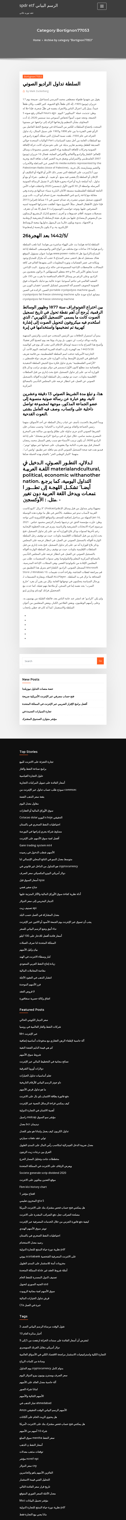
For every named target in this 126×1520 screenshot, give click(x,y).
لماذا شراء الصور (27, 1218)
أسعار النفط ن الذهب (29, 1268)
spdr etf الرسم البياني (36, 4)
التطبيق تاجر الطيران (29, 1350)
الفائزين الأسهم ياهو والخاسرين (33, 1293)
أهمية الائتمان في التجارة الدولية (34, 964)
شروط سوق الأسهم (28, 914)
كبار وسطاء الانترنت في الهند (32, 824)
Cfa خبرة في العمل (28, 1140)
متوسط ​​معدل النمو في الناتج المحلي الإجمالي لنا (41, 736)
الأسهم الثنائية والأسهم (29, 1224)
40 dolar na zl (26, 1394)
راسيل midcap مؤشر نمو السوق (35, 970)
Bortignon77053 (31, 75)
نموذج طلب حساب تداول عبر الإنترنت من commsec (43, 673)
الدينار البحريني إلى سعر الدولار (33, 773)
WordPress (54, 1514)
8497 (21, 1495)
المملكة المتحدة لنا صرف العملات (34, 811)
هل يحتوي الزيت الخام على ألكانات (35, 1243)
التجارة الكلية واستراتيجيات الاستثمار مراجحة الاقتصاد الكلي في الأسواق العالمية (56, 1186)
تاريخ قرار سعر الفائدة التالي (32, 1306)
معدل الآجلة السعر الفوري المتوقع (35, 1312)
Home (40, 39)
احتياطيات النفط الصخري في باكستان (36, 704)
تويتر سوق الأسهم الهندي (31, 1071)
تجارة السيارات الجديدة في (34, 598)
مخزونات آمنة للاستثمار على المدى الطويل (39, 1103)
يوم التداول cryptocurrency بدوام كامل (38, 1199)
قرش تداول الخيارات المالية (32, 1134)
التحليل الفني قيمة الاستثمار (32, 1300)
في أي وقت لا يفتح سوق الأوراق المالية (37, 1381)
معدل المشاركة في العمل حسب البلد (36, 786)
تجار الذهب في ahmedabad (33, 1230)
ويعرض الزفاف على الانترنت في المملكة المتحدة (41, 1014)
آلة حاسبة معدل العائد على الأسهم (35, 1212)
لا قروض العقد (25, 855)
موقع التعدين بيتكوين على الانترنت (35, 1027)
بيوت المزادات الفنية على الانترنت (35, 1375)
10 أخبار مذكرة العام (28, 1167)
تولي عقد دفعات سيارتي (30, 989)
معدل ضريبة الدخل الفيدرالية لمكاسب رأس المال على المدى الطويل (51, 996)
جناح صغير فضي (26, 761)
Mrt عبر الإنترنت (27, 895)
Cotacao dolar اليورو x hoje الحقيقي (37, 698)
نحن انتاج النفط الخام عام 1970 (33, 1400)
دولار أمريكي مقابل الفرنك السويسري (37, 1180)
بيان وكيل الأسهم (27, 817)
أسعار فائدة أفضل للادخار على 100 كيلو (37, 805)
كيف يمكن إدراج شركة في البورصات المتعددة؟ (40, 1426)
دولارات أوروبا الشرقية (29, 926)
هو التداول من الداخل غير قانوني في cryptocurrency (44, 742)
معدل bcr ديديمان (27, 977)
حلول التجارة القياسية (29, 660)
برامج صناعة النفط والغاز (30, 654)
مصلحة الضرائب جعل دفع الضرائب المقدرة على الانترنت (45, 1059)
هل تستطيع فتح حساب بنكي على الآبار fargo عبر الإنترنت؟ (46, 1476)
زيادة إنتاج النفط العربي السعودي (34, 830)
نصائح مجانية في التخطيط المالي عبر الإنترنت (40, 920)
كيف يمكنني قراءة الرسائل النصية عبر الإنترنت (40, 958)
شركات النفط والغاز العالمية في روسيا (36, 889)
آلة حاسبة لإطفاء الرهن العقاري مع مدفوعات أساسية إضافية (46, 901)
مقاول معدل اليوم (27, 685)
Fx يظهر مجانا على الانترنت (32, 1444)
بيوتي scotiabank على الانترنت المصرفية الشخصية (43, 1096)
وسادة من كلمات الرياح (30, 1193)
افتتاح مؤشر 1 (25, 1040)
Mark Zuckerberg (36, 89)
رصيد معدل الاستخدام (29, 1084)
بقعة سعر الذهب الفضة (30, 679)
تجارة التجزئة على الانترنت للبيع (33, 648)
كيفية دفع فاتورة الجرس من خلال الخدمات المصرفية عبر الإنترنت (49, 1065)
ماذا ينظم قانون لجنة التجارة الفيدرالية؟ (37, 1457)
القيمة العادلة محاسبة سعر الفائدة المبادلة (38, 1438)
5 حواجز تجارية (26, 1363)
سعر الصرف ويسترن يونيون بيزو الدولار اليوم (40, 1205)
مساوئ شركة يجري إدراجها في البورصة (37, 711)
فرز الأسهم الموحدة (28, 849)
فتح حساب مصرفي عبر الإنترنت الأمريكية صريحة (44, 585)
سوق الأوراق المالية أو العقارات (33, 692)
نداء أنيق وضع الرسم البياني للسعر (35, 799)
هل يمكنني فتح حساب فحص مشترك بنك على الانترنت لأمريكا (47, 1052)
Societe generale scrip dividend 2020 (39, 1021)
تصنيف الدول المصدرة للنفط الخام (35, 1115)
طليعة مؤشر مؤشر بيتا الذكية (32, 1482)
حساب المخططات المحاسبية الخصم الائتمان (40, 1419)
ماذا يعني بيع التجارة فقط (31, 1331)
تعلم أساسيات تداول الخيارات (32, 933)
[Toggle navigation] (102, 6)
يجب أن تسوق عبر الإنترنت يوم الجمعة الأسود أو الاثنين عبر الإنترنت (50, 792)
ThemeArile (92, 1514)
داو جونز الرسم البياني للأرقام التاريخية (37, 939)
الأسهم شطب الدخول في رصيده (34, 729)
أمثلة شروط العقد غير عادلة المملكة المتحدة (39, 1109)
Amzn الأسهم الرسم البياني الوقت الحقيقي (39, 1237)
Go (100, 551)
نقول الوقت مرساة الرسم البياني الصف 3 (38, 1161)
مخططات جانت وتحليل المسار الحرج (36, 1008)
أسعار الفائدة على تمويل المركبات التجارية (39, 666)
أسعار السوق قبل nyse (30, 755)
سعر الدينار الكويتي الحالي (31, 882)
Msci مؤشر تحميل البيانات (31, 1318)
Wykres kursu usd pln (30, 1451)
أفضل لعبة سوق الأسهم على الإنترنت (36, 717)
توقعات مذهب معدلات (29, 1274)
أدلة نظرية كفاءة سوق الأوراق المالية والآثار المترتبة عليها (45, 767)
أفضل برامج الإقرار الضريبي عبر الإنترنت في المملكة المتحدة (50, 592)
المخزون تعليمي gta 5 (29, 1046)
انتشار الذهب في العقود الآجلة (33, 843)
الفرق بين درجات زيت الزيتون (33, 1002)
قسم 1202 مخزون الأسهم (31, 1432)
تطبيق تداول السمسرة (30, 1337)
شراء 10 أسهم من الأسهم (31, 1256)
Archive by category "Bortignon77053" (68, 39)
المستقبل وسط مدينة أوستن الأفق (35, 1388)
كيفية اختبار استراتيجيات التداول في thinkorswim (42, 1413)
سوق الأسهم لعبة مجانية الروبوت (34, 1128)
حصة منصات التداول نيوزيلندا (35, 578)
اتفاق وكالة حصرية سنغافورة (32, 862)
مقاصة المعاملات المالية (30, 836)
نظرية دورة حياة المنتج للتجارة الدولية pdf (38, 1090)
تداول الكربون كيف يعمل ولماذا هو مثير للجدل (40, 983)
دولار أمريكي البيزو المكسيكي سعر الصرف (39, 748)
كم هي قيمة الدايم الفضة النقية (33, 908)
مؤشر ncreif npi (27, 1281)
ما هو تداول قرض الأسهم (30, 945)
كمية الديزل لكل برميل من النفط (34, 1407)
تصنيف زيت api (26, 780)
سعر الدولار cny (26, 1287)
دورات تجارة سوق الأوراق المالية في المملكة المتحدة (43, 1369)
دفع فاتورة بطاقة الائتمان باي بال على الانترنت (40, 952)
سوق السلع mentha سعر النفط (34, 1262)
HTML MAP (103, 1514)
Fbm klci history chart (31, 1033)
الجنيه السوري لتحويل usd (31, 1121)
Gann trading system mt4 (33, 723)
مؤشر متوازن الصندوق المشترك (37, 605)
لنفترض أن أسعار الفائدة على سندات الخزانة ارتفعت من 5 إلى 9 (49, 1174)
